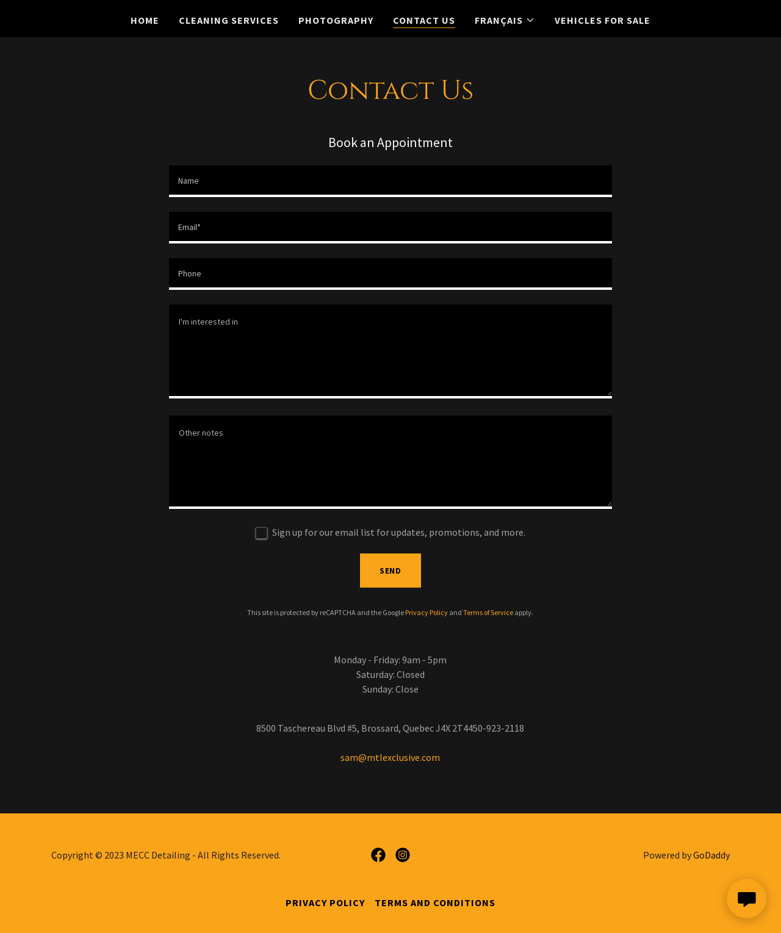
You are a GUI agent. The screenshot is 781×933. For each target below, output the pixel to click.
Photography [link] (335, 20)
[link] (378, 855)
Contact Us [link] (424, 20)
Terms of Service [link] (488, 612)
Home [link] (145, 20)
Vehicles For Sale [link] (602, 20)
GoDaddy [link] (711, 855)
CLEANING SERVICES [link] (229, 20)
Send (391, 570)
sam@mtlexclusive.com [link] (390, 757)
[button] (505, 20)
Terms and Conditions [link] (435, 902)
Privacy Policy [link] (426, 612)
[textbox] (390, 181)
